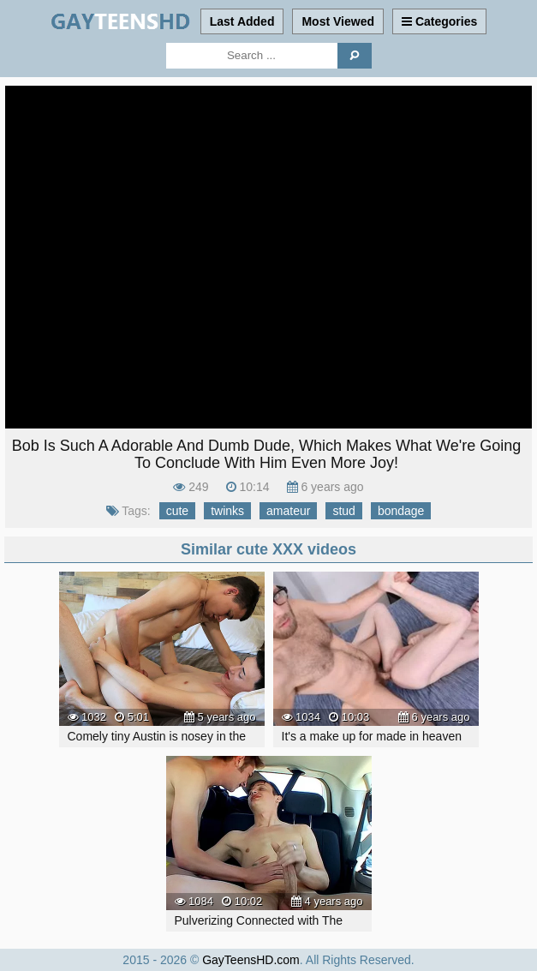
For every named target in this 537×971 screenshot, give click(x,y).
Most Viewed (337, 21)
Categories (439, 21)
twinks (227, 511)
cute (177, 511)
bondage (401, 511)
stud (343, 511)
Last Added (242, 21)
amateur (288, 511)
